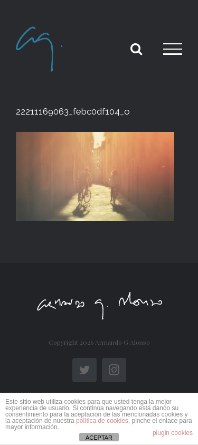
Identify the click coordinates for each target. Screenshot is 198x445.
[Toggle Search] (136, 48)
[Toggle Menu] (173, 49)
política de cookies (102, 420)
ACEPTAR (99, 437)
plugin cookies (173, 433)
